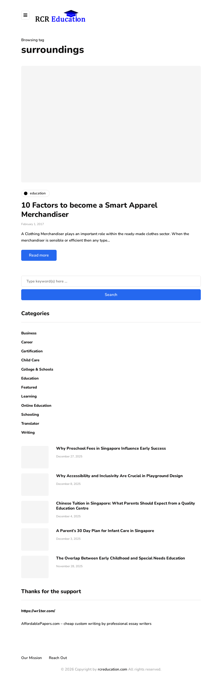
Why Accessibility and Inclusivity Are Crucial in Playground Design (119, 476)
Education (30, 378)
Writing (28, 432)
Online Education (36, 405)
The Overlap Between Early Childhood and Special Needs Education (120, 558)
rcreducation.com (112, 669)
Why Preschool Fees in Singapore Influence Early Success (111, 448)
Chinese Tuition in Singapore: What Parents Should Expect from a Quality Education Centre (125, 506)
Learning (29, 396)
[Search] (111, 281)
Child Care (30, 360)
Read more (39, 255)
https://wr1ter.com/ (38, 610)
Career (27, 342)
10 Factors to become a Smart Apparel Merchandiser (89, 210)
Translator (30, 423)
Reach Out (58, 657)
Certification (32, 351)
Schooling (30, 414)
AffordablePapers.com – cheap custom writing (61, 623)
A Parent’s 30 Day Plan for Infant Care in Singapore (105, 531)
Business (28, 333)
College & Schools (37, 369)
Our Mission (31, 657)
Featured (29, 387)
